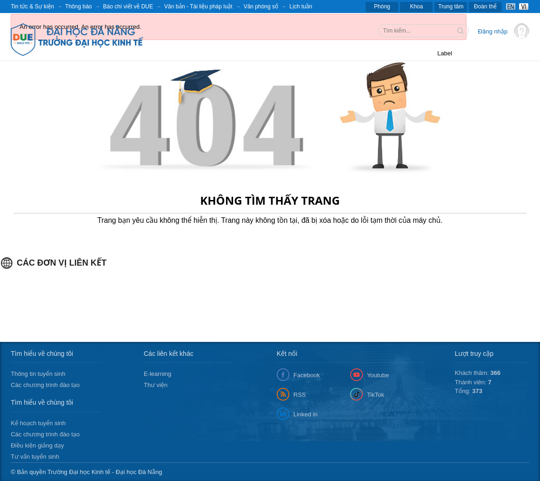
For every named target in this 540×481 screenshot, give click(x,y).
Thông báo (78, 6)
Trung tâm (450, 6)
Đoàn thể (485, 6)
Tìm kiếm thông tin (461, 32)
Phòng (382, 6)
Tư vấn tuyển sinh (35, 456)
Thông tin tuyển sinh (38, 373)
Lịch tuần (300, 6)
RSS (299, 394)
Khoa (416, 6)
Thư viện (155, 384)
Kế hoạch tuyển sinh (38, 423)
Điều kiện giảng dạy (37, 445)
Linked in (305, 414)
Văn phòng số (261, 6)
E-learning (157, 373)
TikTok (375, 394)
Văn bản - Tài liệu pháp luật (198, 6)
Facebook (306, 375)
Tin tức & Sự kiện (32, 6)
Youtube (378, 375)
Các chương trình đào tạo (45, 384)
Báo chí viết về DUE (128, 6)
